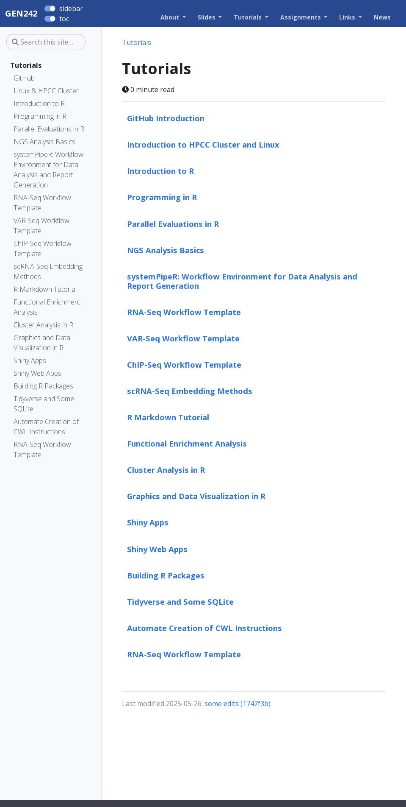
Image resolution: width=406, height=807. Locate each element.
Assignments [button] (301, 17)
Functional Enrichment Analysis (47, 307)
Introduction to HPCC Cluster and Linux (203, 144)
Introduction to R (39, 103)
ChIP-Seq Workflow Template (43, 248)
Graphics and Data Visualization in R (42, 342)
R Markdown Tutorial (45, 289)
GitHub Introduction (165, 118)
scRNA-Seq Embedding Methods (48, 271)
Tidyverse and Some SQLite (44, 403)
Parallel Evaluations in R (49, 129)
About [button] (170, 17)
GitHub (24, 78)
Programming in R (40, 116)
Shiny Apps (30, 360)
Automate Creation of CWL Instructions (46, 426)
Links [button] (348, 17)
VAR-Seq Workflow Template (41, 225)
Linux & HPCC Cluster (46, 90)
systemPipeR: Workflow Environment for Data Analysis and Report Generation (48, 170)
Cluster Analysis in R (43, 325)
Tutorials (25, 65)
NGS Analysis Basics (44, 141)
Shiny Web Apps (37, 373)
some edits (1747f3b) (237, 703)
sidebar (71, 8)
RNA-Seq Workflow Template (42, 202)
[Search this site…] (46, 42)
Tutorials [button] (248, 17)
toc (64, 18)
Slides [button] (207, 17)
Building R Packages (43, 386)
